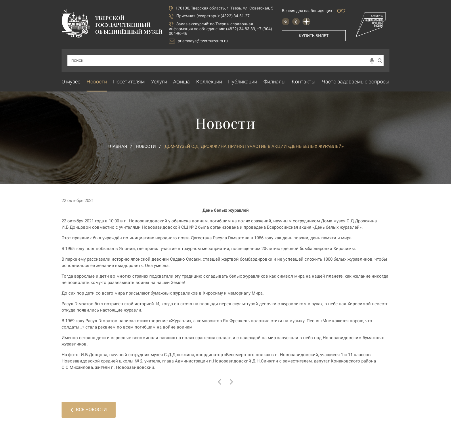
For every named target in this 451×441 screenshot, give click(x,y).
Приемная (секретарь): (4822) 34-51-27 (213, 16)
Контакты (304, 82)
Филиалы (274, 82)
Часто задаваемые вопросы (355, 82)
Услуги (159, 82)
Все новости (88, 409)
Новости (97, 82)
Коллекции (209, 82)
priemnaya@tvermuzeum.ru (198, 41)
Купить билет (313, 35)
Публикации (242, 82)
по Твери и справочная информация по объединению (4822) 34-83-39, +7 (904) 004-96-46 (220, 29)
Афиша (181, 82)
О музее (71, 82)
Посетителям (129, 82)
